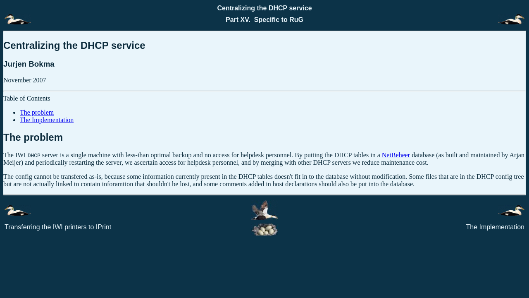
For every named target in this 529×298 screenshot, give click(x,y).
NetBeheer (396, 155)
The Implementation (47, 119)
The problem (37, 112)
